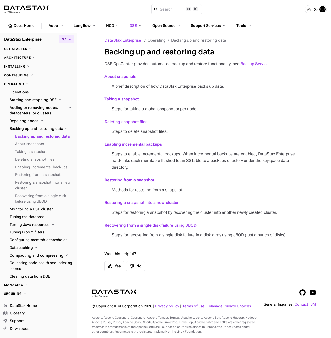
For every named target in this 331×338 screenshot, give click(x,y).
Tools (244, 25)
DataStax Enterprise (122, 40)
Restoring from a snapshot (129, 180)
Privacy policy (167, 306)
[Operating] (38, 84)
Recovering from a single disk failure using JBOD (150, 225)
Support (13, 321)
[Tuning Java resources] (40, 225)
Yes (114, 266)
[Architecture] (38, 57)
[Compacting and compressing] (40, 256)
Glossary (14, 314)
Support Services (209, 25)
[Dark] (316, 9)
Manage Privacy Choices (229, 306)
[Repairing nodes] (40, 121)
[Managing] (38, 285)
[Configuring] (38, 75)
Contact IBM (305, 304)
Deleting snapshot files (125, 121)
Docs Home (20, 25)
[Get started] (38, 49)
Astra (56, 25)
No (135, 266)
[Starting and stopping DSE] (40, 100)
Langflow (85, 25)
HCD (113, 25)
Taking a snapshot (121, 99)
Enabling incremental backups (133, 144)
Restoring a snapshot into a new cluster (141, 202)
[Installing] (38, 66)
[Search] (176, 9)
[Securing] (38, 293)
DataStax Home (20, 306)
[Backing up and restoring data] (40, 129)
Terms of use (193, 306)
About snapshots (120, 76)
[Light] (309, 9)
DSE (136, 25)
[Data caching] (40, 248)
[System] (322, 9)
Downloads (16, 329)
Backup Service (254, 63)
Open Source (166, 25)
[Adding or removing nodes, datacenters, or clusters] (40, 110)
